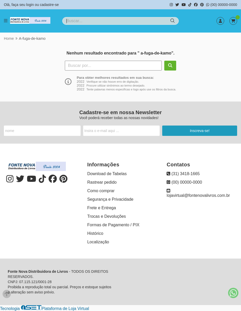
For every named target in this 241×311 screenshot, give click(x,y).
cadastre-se (49, 5)
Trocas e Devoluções (106, 216)
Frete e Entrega (101, 208)
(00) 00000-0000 (221, 5)
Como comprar (101, 191)
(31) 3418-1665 (183, 174)
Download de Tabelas (107, 174)
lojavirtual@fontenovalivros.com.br (198, 193)
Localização (98, 242)
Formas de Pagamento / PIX (113, 225)
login (30, 5)
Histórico (95, 233)
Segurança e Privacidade (110, 199)
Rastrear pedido (102, 182)
